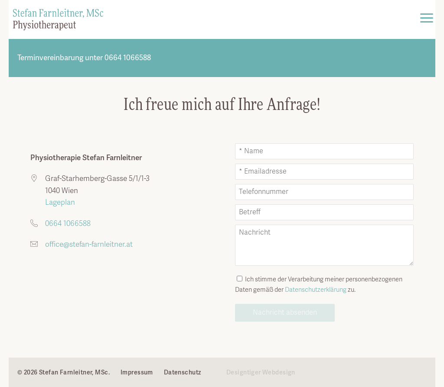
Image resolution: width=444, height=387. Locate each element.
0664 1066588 (68, 223)
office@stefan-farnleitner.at (89, 244)
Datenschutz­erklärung (315, 289)
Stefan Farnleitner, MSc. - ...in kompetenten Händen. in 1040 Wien (58, 19)
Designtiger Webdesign (260, 372)
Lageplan (59, 202)
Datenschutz (182, 372)
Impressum (137, 372)
